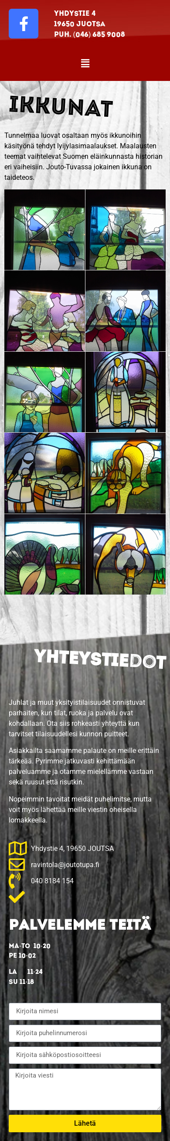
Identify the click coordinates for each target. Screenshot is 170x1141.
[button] (85, 63)
